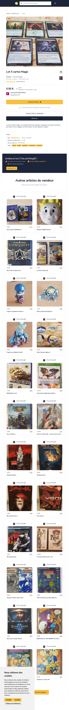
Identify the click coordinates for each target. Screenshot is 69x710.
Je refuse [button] (17, 700)
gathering (25, 145)
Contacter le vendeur (34, 114)
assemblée (32, 145)
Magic (23, 13)
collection (39, 145)
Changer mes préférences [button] (13, 703)
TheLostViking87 (17, 77)
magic (19, 145)
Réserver (34, 118)
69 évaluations (20, 81)
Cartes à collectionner (12, 13)
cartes (14, 145)
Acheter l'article (34, 102)
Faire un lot (11, 168)
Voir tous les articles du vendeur (34, 692)
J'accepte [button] (8, 700)
